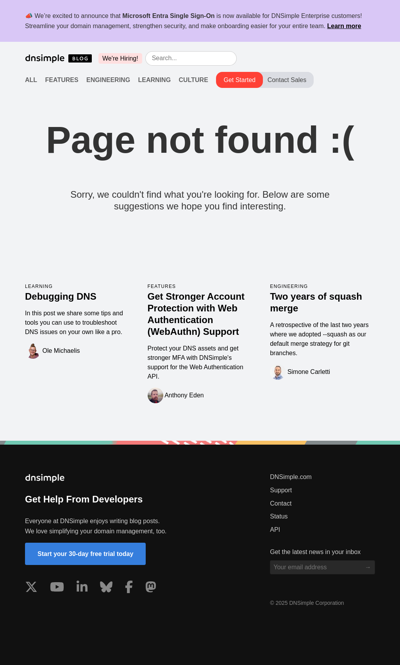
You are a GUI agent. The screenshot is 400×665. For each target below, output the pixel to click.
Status (279, 516)
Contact (280, 503)
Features (62, 80)
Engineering (108, 80)
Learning (154, 80)
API (275, 529)
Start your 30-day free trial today (85, 554)
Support (281, 490)
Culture (193, 80)
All (31, 80)
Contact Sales (287, 80)
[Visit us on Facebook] (129, 588)
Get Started (239, 80)
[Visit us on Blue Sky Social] (106, 588)
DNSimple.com (291, 477)
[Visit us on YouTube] (57, 588)
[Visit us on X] (31, 588)
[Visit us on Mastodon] (150, 588)
